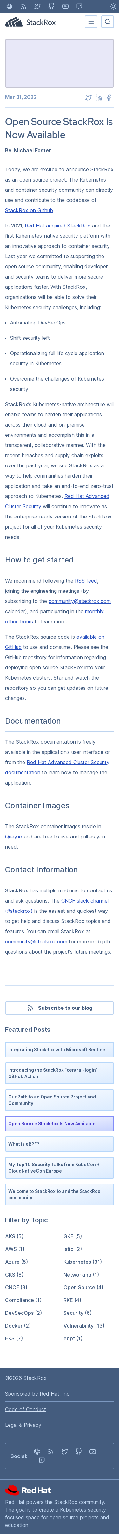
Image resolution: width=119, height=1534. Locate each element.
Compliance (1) (23, 1300)
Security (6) (77, 1313)
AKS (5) (14, 1236)
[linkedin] (99, 97)
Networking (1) (81, 1274)
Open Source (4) (83, 1287)
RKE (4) (72, 1300)
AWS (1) (14, 1249)
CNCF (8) (16, 1287)
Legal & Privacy (23, 1425)
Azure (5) (16, 1262)
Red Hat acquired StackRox (57, 225)
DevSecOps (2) (23, 1313)
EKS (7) (14, 1338)
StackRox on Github (29, 210)
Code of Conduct (25, 1409)
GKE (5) (72, 1236)
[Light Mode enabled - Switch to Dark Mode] (113, 6)
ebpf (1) (73, 1338)
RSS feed (86, 580)
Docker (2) (18, 1325)
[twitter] (88, 97)
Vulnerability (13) (83, 1325)
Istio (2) (72, 1249)
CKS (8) (14, 1274)
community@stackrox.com (80, 601)
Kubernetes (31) (82, 1262)
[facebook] (109, 97)
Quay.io (13, 836)
